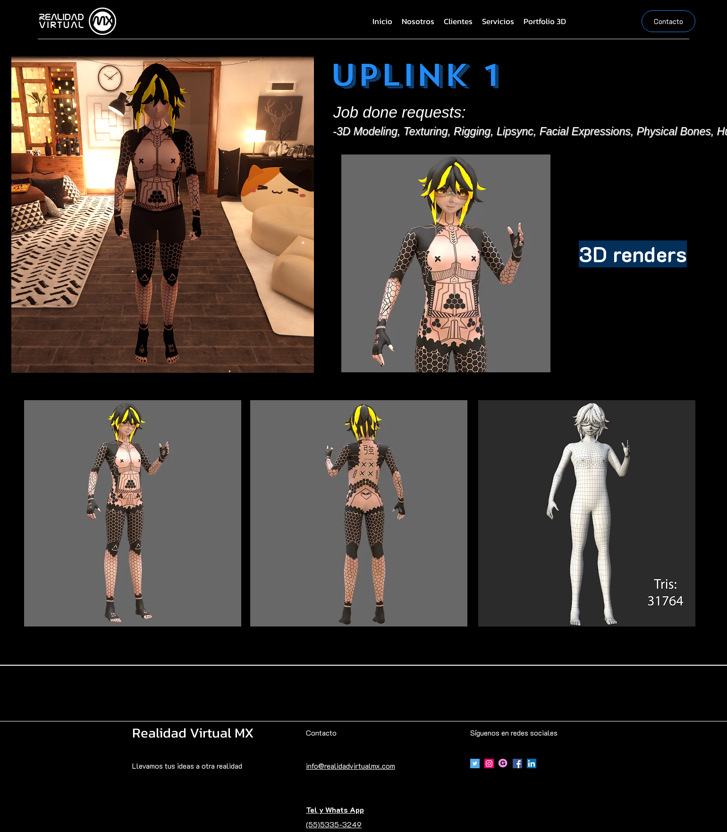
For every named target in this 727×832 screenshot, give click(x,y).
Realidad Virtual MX (193, 732)
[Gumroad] (503, 763)
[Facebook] (517, 763)
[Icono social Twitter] (475, 763)
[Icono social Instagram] (489, 763)
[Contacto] (668, 21)
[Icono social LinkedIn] (531, 763)
